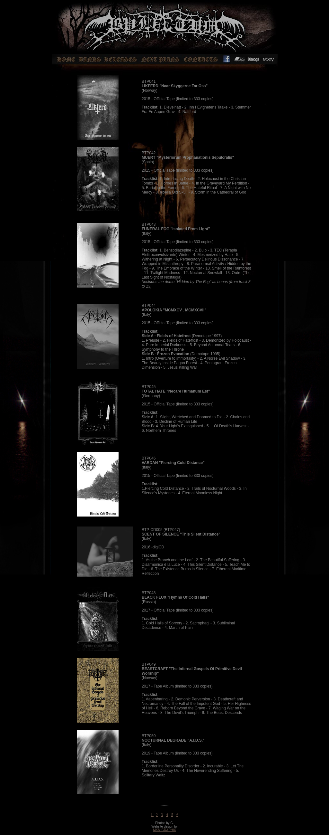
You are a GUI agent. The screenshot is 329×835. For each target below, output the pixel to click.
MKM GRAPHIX (164, 830)
